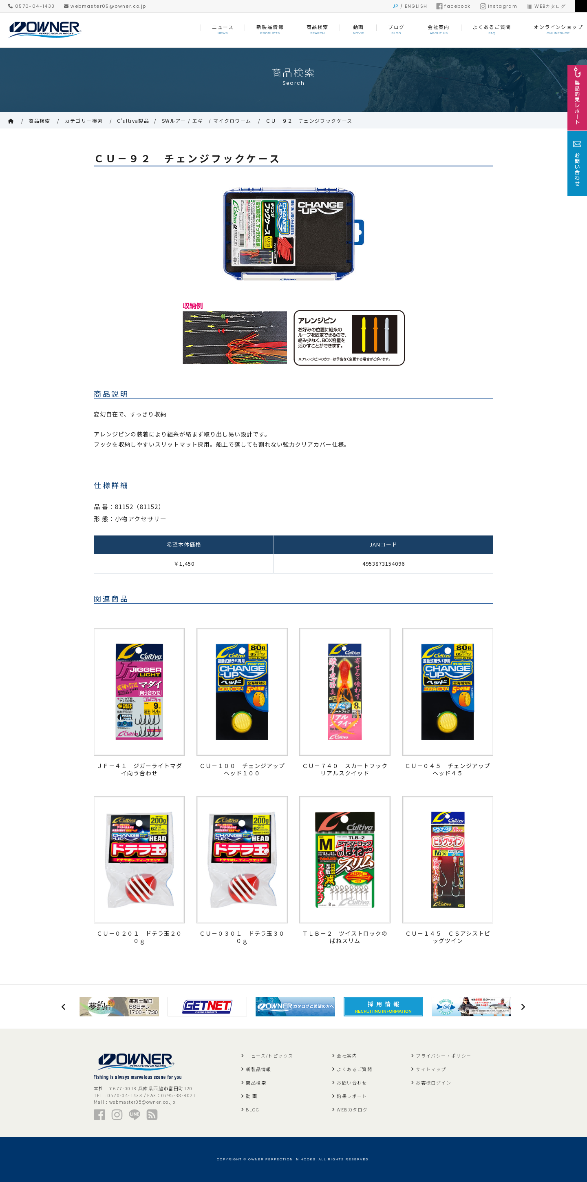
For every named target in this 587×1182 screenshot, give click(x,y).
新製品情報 (258, 1069)
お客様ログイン (433, 1082)
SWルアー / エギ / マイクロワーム (207, 120)
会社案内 (347, 1055)
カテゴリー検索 (84, 120)
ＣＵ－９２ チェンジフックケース (308, 120)
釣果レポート (352, 1096)
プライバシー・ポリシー (443, 1055)
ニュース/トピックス (269, 1055)
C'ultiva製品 (133, 120)
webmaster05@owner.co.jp (105, 6)
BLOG (252, 1109)
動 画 (251, 1096)
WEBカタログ (546, 6)
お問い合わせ (352, 1082)
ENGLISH (416, 6)
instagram (499, 6)
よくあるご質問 (354, 1069)
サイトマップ (431, 1069)
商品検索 (40, 120)
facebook (453, 6)
